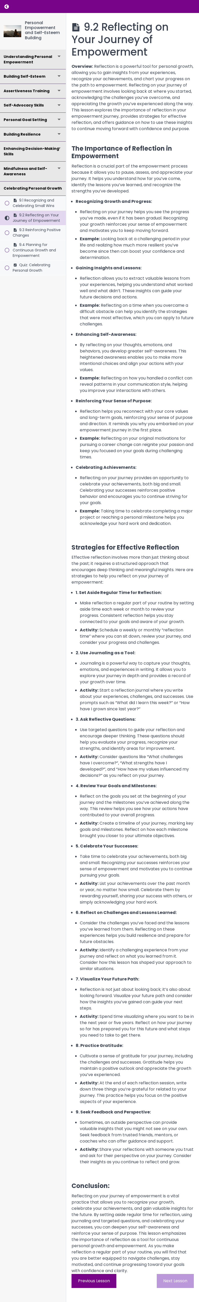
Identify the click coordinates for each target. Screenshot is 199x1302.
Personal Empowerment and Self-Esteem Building (42, 30)
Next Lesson (175, 1281)
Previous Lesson (94, 1281)
